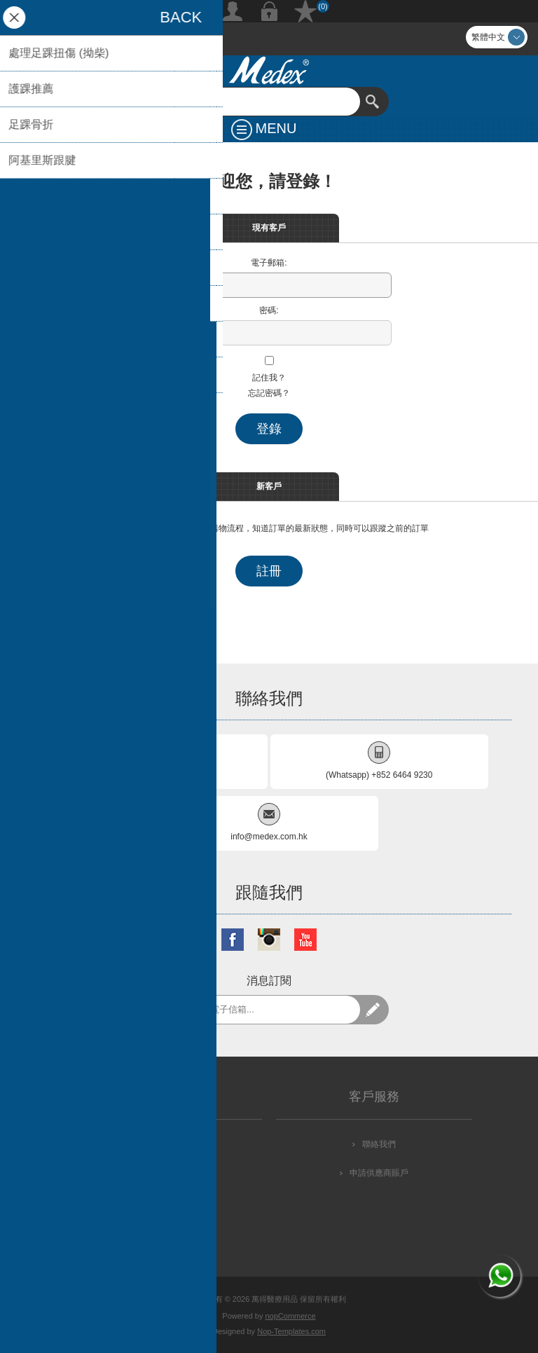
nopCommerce (290, 1316)
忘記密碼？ (269, 393)
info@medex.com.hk (269, 837)
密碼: (268, 310)
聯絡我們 (379, 1144)
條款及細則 (169, 1202)
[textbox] (255, 102)
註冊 (232, 11)
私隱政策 (169, 1173)
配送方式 (169, 1144)
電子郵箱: (269, 263)
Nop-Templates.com (291, 1331)
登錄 (269, 11)
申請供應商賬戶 (379, 1173)
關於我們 (169, 1230)
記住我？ (269, 378)
